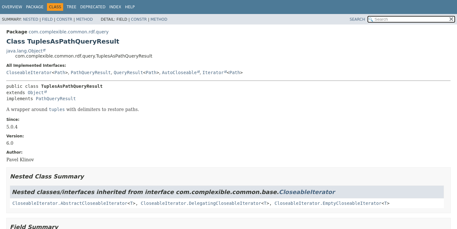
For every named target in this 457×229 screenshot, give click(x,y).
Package (34, 7)
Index (115, 7)
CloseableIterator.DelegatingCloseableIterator (201, 203)
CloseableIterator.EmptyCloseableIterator (328, 203)
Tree (71, 7)
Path (60, 72)
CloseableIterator (29, 72)
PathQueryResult (91, 72)
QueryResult (128, 72)
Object (36, 92)
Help (130, 7)
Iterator (213, 72)
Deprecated (93, 7)
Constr (64, 19)
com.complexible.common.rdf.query (69, 31)
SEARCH (357, 19)
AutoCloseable (179, 72)
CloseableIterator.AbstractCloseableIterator (69, 203)
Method (84, 19)
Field (47, 19)
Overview (12, 7)
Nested (30, 19)
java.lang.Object (24, 50)
